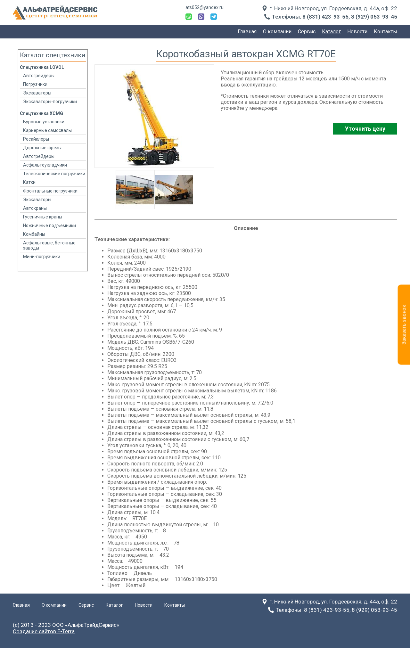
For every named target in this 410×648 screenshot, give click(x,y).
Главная (247, 32)
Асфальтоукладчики (45, 165)
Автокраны (35, 208)
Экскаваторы (37, 92)
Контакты (385, 32)
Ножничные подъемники (49, 225)
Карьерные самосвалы (47, 130)
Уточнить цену (365, 128)
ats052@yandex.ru (204, 7)
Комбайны (34, 234)
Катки (29, 182)
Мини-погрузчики (41, 256)
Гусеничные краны (42, 216)
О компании (277, 32)
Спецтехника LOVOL (42, 67)
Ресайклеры (36, 139)
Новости (357, 32)
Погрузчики (35, 84)
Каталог (331, 32)
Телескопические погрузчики (54, 173)
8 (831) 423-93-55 (325, 16)
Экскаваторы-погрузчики (50, 101)
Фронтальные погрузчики (50, 190)
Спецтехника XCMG (41, 113)
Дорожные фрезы (42, 147)
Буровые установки (43, 121)
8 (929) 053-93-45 (374, 16)
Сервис (307, 32)
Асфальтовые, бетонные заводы (49, 245)
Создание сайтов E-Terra (44, 631)
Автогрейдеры (38, 75)
